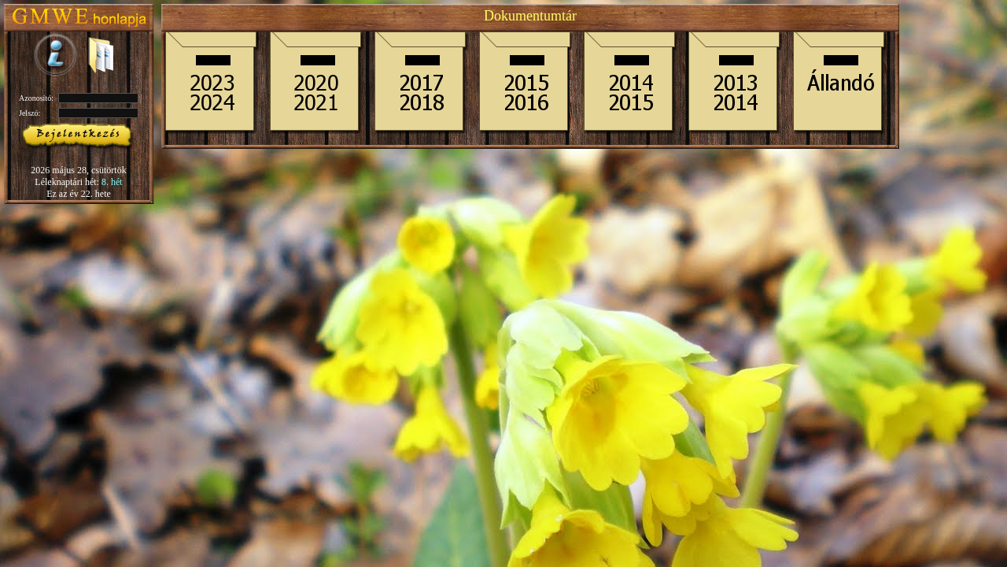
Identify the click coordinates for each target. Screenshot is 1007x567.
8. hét (112, 181)
